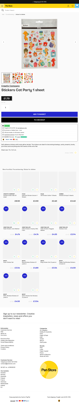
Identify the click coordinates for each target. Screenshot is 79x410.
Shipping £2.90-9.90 (39, 2)
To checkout (39, 120)
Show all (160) (44, 356)
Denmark (3, 376)
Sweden (3, 373)
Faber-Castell (44, 351)
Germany (3, 382)
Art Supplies (43, 330)
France (3, 380)
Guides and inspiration (7, 340)
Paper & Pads (44, 335)
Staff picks (43, 342)
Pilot (41, 347)
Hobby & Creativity (46, 332)
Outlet (42, 339)
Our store (4, 335)
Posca (42, 353)
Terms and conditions (7, 345)
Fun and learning (10, 14)
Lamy (41, 349)
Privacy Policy (5, 347)
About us (3, 333)
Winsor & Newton (45, 354)
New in (42, 340)
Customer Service (6, 330)
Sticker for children (20, 14)
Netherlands (4, 383)
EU (1, 387)
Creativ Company (10, 86)
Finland (3, 378)
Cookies (3, 349)
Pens (41, 333)
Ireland (3, 385)
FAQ (2, 332)
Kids (3, 14)
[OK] (39, 10)
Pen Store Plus (5, 338)
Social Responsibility (7, 342)
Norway (3, 374)
